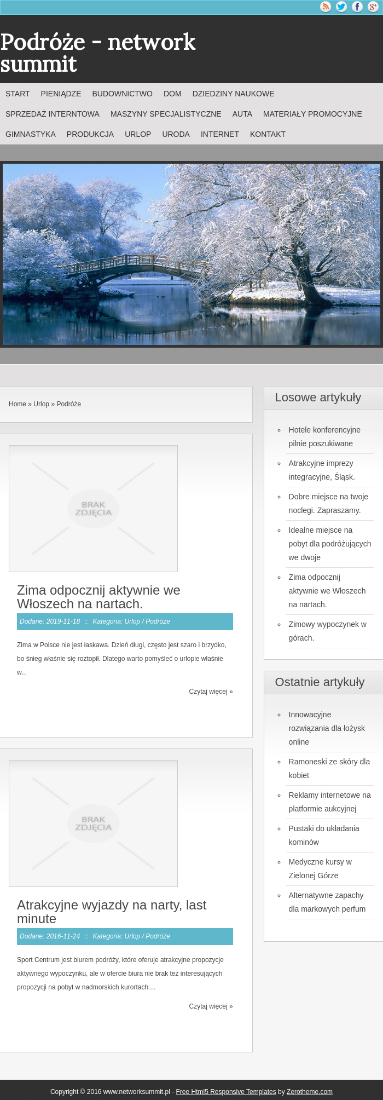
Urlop (41, 404)
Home (17, 404)
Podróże (68, 404)
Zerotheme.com (310, 1092)
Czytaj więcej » (211, 691)
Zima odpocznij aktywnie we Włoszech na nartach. (327, 591)
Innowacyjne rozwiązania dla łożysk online (327, 728)
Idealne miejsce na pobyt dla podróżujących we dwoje (330, 544)
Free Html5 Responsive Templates (226, 1092)
